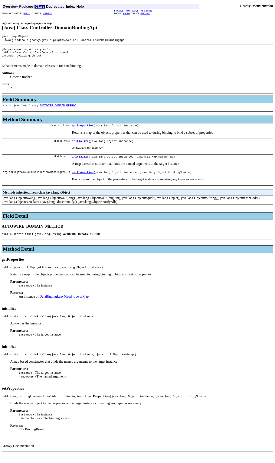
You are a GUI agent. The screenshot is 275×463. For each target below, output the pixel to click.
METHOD (47, 13)
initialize (80, 146)
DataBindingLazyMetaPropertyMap (64, 304)
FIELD (27, 13)
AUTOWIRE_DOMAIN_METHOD (58, 109)
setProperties (83, 178)
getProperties (83, 130)
